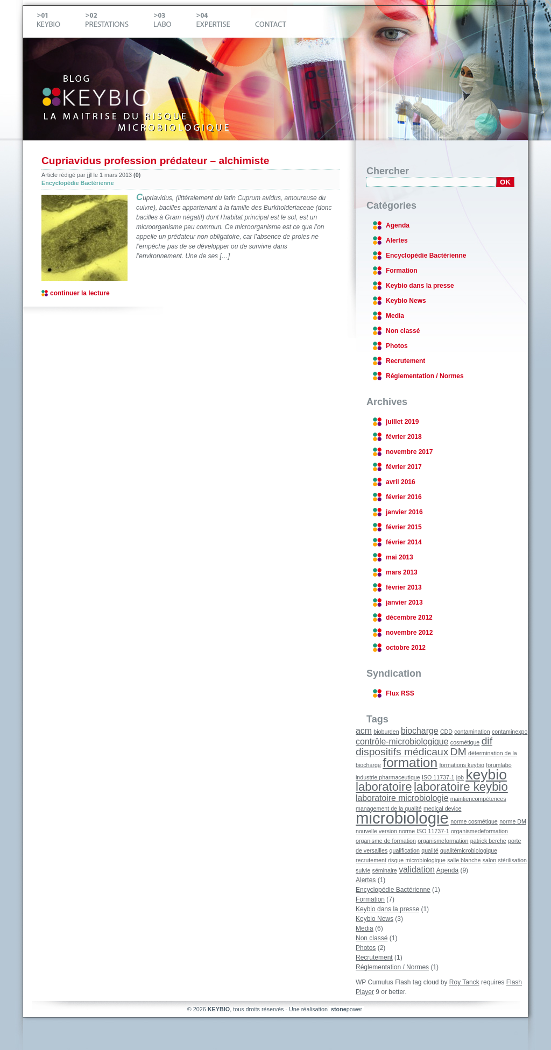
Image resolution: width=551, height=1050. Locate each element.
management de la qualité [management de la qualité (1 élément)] (389, 808)
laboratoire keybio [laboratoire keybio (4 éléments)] (461, 786)
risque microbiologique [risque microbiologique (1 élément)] (417, 860)
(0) (136, 175)
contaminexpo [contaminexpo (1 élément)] (509, 731)
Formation (402, 270)
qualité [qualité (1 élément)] (429, 850)
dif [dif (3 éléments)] (487, 741)
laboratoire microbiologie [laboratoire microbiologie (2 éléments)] (402, 798)
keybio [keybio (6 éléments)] (485, 775)
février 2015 (404, 527)
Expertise (222, 22)
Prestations (116, 22)
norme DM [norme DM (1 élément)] (512, 821)
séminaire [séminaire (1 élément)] (384, 870)
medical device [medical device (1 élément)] (442, 808)
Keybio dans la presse (420, 285)
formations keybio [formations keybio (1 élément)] (461, 765)
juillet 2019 (402, 421)
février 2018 (404, 437)
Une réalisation (326, 1009)
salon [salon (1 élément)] (489, 860)
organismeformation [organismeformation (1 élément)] (443, 841)
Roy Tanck (464, 982)
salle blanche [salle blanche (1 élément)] (464, 860)
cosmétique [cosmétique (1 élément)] (465, 742)
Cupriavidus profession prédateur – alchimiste (155, 160)
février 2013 (404, 587)
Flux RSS (400, 693)
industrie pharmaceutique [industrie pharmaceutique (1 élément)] (388, 777)
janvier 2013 (404, 602)
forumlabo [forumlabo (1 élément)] (498, 765)
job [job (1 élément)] (460, 777)
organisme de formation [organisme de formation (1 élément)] (386, 841)
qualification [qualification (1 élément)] (405, 850)
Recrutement (405, 361)
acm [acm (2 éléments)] (364, 730)
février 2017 (404, 467)
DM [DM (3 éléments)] (458, 751)
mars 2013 (402, 572)
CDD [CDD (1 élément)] (446, 731)
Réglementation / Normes (425, 376)
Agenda (397, 225)
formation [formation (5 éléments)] (410, 762)
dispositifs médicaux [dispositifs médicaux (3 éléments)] (402, 751)
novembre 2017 (409, 452)
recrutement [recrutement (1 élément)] (371, 860)
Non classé (403, 331)
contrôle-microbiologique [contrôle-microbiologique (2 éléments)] (402, 741)
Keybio (57, 22)
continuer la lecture (80, 293)
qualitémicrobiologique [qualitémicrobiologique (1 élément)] (468, 850)
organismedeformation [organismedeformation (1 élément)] (479, 831)
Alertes (397, 240)
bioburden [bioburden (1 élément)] (386, 731)
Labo (171, 22)
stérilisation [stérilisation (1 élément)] (512, 860)
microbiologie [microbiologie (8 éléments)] (402, 818)
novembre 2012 (409, 632)
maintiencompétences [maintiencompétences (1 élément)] (478, 799)
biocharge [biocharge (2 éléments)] (420, 730)
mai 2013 (399, 557)
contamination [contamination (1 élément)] (472, 731)
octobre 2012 (406, 647)
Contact (269, 22)
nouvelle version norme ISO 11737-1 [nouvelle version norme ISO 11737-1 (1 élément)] (402, 831)
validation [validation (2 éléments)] (417, 869)
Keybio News (406, 300)
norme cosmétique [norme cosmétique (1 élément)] (474, 821)
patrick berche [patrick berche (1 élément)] (488, 841)
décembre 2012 (409, 617)
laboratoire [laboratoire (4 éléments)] (384, 786)
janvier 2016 (404, 512)
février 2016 (404, 497)
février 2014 (404, 542)
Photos (397, 346)
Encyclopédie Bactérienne (77, 183)
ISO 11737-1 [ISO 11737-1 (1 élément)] (438, 777)
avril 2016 (400, 482)
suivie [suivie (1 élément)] (363, 870)
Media (395, 316)
